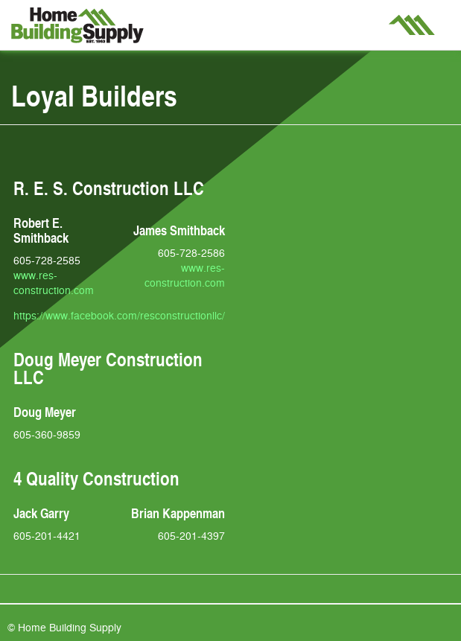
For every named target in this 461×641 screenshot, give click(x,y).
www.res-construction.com (53, 282)
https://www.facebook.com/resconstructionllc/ (119, 314)
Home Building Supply (78, 25)
